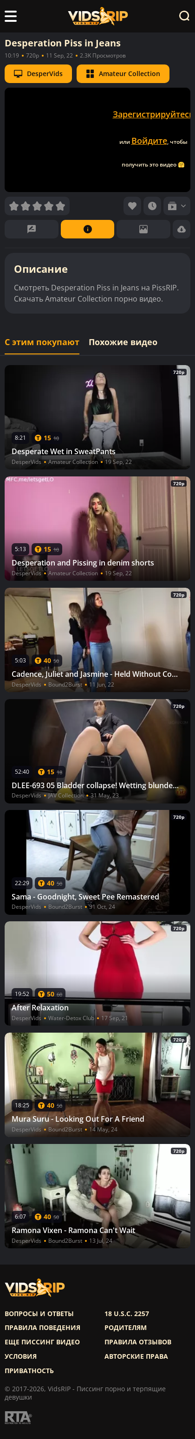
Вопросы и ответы (39, 1314)
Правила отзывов (137, 1342)
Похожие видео (123, 342)
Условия (21, 1356)
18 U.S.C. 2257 (126, 1314)
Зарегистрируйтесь (153, 114)
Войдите (149, 140)
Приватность (29, 1371)
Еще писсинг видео (42, 1342)
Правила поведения (42, 1327)
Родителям (125, 1327)
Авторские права (136, 1356)
